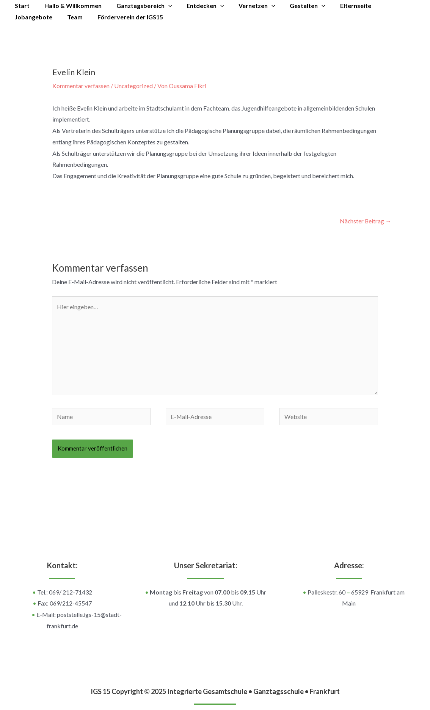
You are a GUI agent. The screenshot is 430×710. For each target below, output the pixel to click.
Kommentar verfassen (81, 85)
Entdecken (196, 5)
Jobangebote (385, 5)
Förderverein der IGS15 (74, 17)
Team (21, 17)
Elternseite (339, 5)
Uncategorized (133, 85)
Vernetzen (245, 5)
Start (21, 5)
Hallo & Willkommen (69, 5)
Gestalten (294, 5)
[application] (162, 5)
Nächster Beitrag (365, 220)
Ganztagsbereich (138, 5)
